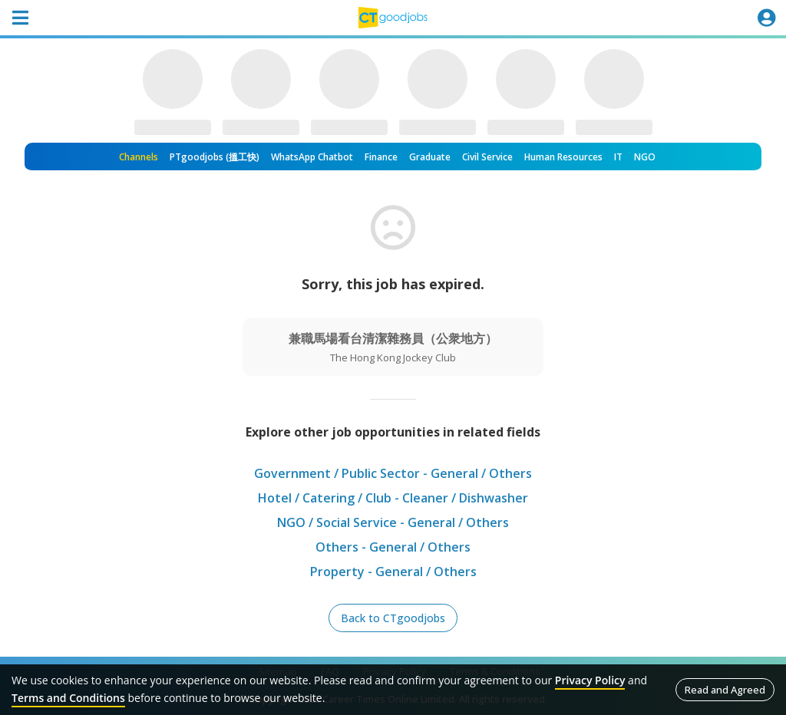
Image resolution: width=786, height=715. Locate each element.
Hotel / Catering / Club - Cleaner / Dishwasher (393, 497)
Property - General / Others (393, 571)
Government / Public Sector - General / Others (393, 473)
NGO (645, 156)
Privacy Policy (590, 680)
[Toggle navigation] (20, 17)
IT (618, 156)
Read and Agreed (725, 690)
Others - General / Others (393, 547)
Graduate (430, 156)
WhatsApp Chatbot (312, 156)
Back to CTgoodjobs (393, 618)
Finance (381, 156)
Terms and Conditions (68, 697)
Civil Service (487, 156)
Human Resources (563, 156)
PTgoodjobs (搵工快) (214, 156)
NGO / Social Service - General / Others (393, 522)
